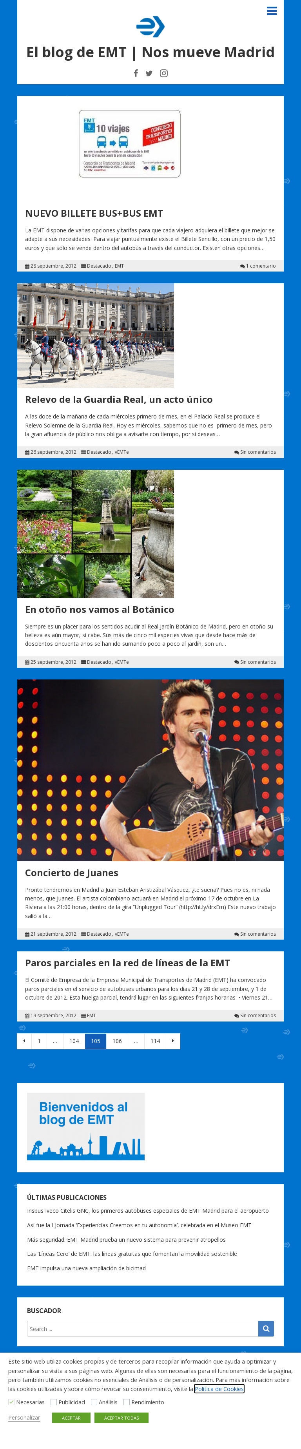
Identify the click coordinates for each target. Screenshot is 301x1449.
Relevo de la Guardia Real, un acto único (119, 399)
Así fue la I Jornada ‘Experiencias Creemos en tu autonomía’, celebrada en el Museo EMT (139, 1225)
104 (74, 1041)
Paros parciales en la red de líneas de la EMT (127, 962)
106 (117, 1041)
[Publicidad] (54, 1402)
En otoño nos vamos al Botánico (99, 609)
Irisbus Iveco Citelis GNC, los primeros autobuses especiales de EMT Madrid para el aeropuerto (148, 1210)
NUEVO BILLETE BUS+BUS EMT (94, 212)
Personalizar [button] (24, 1417)
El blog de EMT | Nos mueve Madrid (150, 52)
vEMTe (122, 452)
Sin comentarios (258, 452)
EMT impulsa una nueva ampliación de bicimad (86, 1268)
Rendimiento (147, 1402)
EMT (119, 266)
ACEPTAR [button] (71, 1418)
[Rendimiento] (126, 1402)
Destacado (99, 266)
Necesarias (30, 1402)
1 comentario (261, 266)
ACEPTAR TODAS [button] (121, 1418)
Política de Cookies (219, 1389)
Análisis (108, 1402)
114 (155, 1041)
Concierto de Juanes (71, 872)
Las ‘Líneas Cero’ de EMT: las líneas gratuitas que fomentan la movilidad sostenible (132, 1253)
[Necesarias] (11, 1402)
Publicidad (71, 1402)
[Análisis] (94, 1402)
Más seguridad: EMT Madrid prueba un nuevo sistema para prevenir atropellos (126, 1239)
